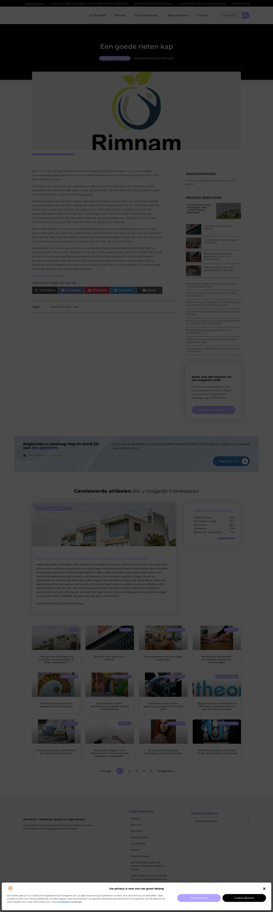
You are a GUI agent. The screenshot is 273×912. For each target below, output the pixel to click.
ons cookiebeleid (61, 901)
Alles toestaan (199, 897)
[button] (264, 888)
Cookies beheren (244, 897)
